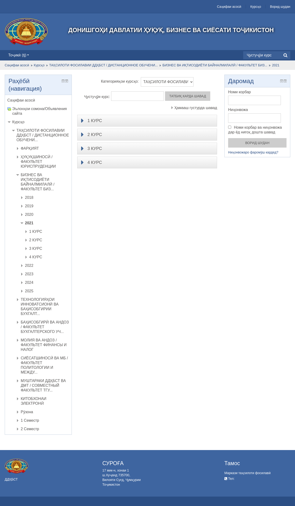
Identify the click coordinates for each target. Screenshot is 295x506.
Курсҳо (255, 7)
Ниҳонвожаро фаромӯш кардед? (253, 152)
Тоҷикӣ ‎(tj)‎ (18, 55)
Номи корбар (239, 92)
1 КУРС (94, 120)
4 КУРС (94, 162)
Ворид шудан (280, 7)
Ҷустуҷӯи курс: (97, 97)
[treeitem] (38, 100)
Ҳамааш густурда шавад (195, 108)
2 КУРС (94, 134)
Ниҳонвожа (238, 110)
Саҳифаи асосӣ (229, 7)
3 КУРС (94, 148)
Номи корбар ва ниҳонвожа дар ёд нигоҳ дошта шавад (255, 129)
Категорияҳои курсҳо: (120, 81)
